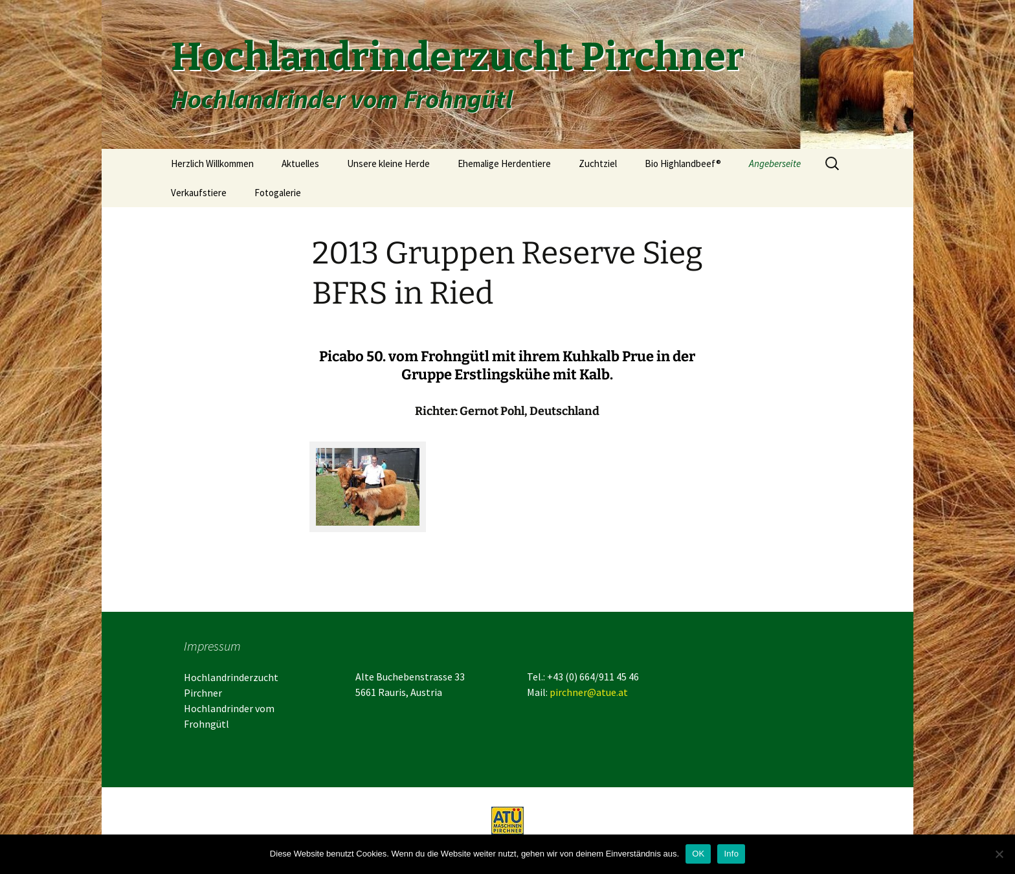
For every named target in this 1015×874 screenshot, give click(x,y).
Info (731, 853)
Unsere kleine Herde (388, 163)
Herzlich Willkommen (212, 163)
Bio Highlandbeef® (683, 163)
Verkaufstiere (199, 192)
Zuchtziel (598, 163)
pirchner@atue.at (589, 692)
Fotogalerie (277, 192)
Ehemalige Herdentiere (504, 163)
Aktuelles (300, 163)
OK (698, 853)
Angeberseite (775, 163)
